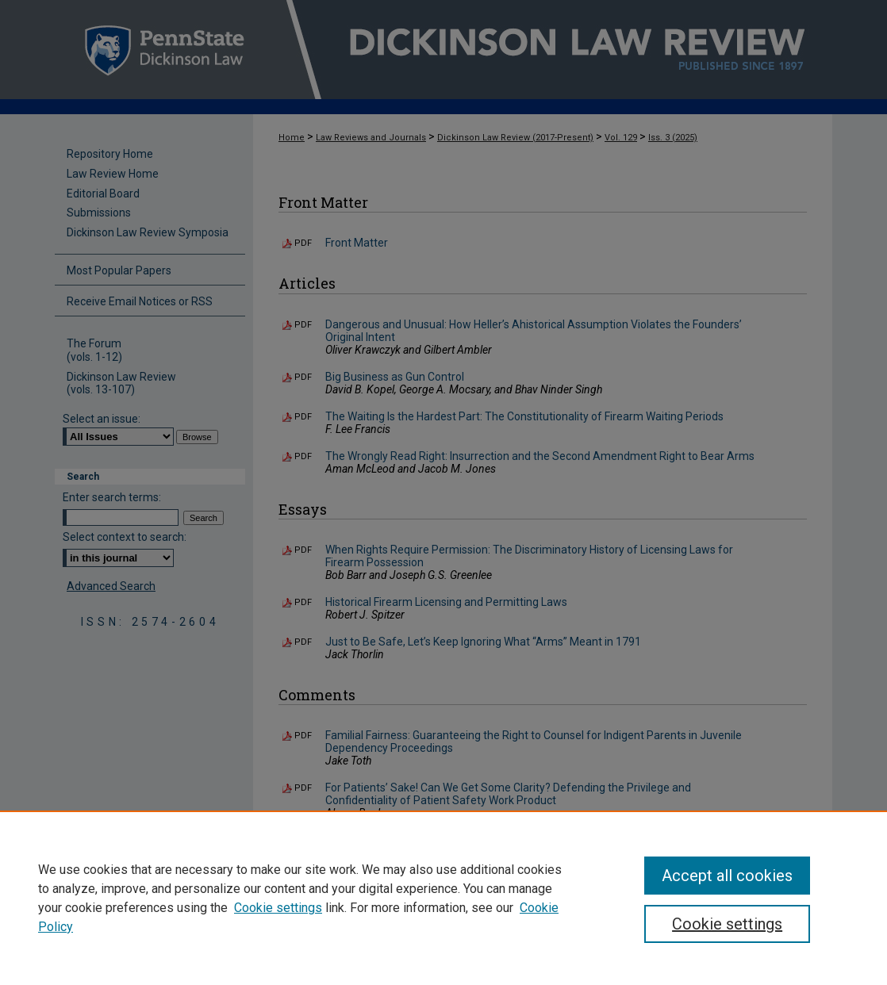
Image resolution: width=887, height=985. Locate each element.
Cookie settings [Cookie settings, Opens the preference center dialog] (727, 923)
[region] (443, 898)
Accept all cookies (727, 875)
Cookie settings (278, 907)
